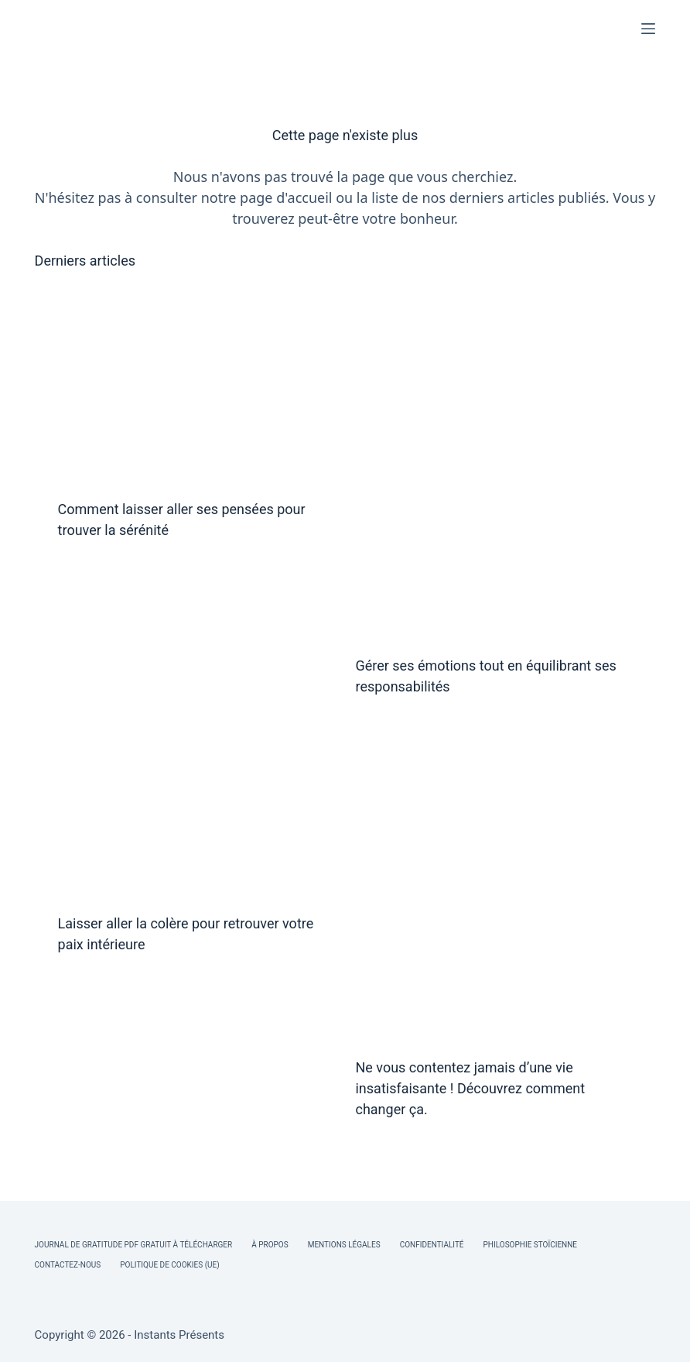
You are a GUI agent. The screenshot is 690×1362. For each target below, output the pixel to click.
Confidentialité (432, 1244)
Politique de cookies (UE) (170, 1265)
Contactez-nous (68, 1265)
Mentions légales (344, 1244)
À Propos (269, 1244)
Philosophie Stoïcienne (530, 1244)
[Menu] (648, 29)
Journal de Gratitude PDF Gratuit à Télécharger (134, 1244)
